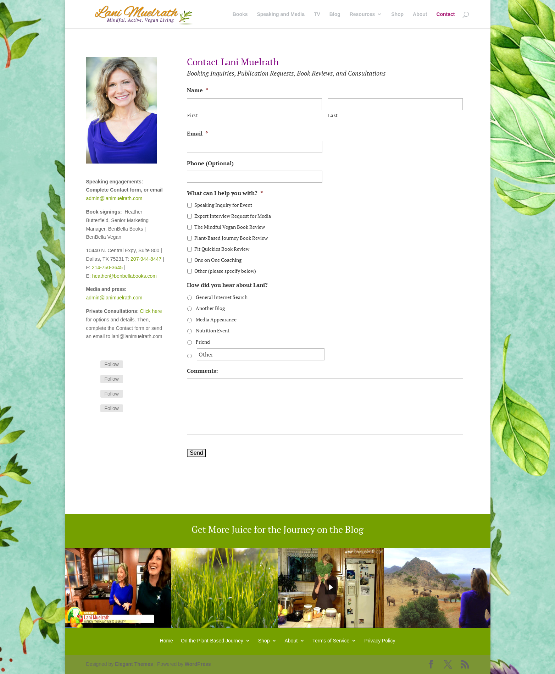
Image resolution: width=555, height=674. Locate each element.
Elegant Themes (134, 664)
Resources (362, 14)
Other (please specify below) (225, 270)
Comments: (202, 371)
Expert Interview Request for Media (232, 215)
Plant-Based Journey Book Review (231, 237)
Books (240, 14)
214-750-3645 (107, 267)
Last (333, 115)
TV (317, 14)
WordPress (198, 664)
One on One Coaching (218, 259)
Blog (334, 14)
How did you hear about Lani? (227, 285)
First (192, 115)
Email (197, 133)
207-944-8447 (146, 259)
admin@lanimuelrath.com (114, 198)
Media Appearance (216, 319)
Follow (112, 364)
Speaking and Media (281, 14)
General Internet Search (222, 297)
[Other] (260, 354)
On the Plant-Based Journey (212, 640)
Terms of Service (330, 640)
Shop (397, 14)
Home (166, 640)
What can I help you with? (225, 193)
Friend (203, 341)
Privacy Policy (379, 640)
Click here (151, 311)
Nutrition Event (212, 330)
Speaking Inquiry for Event (223, 204)
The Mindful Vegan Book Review (229, 226)
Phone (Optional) (210, 163)
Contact (445, 14)
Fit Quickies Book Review (221, 248)
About (420, 14)
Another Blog (210, 308)
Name (197, 90)
